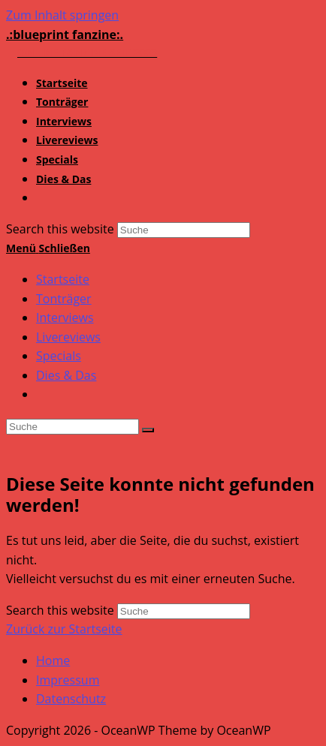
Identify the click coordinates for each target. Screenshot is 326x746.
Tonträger (64, 298)
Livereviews (68, 337)
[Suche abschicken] (148, 430)
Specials (58, 355)
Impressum (67, 680)
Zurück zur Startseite (64, 629)
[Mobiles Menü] (48, 248)
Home (53, 660)
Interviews (65, 317)
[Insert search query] (72, 427)
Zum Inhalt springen (62, 15)
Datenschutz (71, 698)
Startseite (62, 279)
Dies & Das (66, 375)
